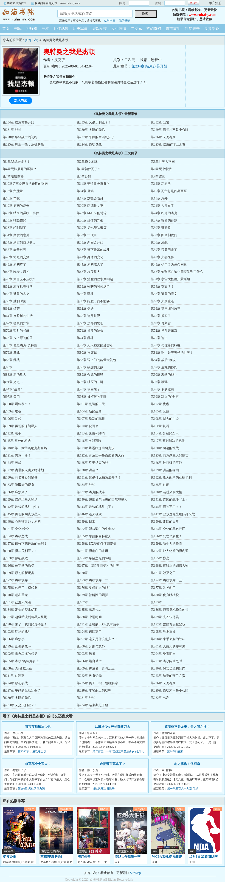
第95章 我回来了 (88, 389)
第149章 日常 (86, 521)
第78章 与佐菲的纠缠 (165, 345)
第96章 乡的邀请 (162, 389)
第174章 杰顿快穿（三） (168, 580)
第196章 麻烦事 (14, 639)
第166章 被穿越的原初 (18, 565)
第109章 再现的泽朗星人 (20, 426)
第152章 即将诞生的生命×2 (96, 529)
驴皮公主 (9, 856)
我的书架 (124, 20)
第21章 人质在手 (162, 205)
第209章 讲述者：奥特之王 (96, 668)
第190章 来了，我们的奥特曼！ (25, 624)
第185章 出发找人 (89, 609)
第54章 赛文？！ (162, 286)
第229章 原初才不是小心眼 (169, 130)
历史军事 (80, 29)
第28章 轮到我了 (14, 228)
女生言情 (119, 29)
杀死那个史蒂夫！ (38, 764)
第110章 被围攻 (87, 426)
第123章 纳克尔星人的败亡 (169, 455)
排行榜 (31, 29)
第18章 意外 (159, 198)
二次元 (136, 29)
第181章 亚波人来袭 (17, 602)
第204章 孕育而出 (163, 653)
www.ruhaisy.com (203, 15)
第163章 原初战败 (15, 558)
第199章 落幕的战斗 (17, 646)
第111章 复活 (160, 426)
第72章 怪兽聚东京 (164, 330)
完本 (45, 29)
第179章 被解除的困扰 (92, 595)
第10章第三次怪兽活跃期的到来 (25, 183)
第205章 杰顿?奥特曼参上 (21, 661)
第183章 (156, 602)
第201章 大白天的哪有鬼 (168, 646)
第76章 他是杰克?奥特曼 (20, 345)
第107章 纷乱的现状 (91, 418)
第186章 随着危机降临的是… (171, 609)
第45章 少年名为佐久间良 (169, 264)
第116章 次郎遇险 (89, 440)
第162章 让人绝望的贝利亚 (169, 551)
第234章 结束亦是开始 (149, 66)
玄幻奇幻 (153, 29)
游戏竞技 (99, 29)
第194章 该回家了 (89, 631)
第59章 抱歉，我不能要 (93, 301)
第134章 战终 (86, 485)
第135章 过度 (160, 485)
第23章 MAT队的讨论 (92, 213)
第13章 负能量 (13, 191)
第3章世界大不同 (163, 161)
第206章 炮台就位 (89, 661)
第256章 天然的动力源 (31, 788)
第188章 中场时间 (89, 617)
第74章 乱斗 (85, 338)
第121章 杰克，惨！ (17, 455)
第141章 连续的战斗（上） (169, 499)
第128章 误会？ (87, 470)
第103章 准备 (12, 411)
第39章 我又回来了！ (165, 250)
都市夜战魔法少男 (38, 726)
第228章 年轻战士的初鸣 (20, 137)
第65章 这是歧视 (88, 316)
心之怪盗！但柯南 (187, 764)
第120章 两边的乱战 (165, 448)
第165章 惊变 (160, 558)
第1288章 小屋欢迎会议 (32, 751)
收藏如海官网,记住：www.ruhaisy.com (57, 3)
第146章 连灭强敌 (89, 514)
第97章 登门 (11, 396)
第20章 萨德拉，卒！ (92, 205)
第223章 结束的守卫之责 (168, 144)
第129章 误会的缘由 (165, 470)
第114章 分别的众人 (165, 433)
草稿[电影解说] (51, 856)
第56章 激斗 (85, 294)
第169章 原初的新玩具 (18, 573)
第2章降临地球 (87, 161)
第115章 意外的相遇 (17, 440)
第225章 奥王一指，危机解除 (23, 144)
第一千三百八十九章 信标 (182, 788)
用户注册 (215, 3)
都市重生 (173, 29)
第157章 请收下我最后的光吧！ (25, 543)
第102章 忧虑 (160, 404)
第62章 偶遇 (85, 308)
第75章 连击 (159, 338)
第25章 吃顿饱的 (14, 220)
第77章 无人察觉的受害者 (95, 345)
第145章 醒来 (175, 751)
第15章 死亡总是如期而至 (169, 191)
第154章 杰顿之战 (15, 536)
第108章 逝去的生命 (165, 418)
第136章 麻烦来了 (15, 492)
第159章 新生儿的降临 (166, 543)
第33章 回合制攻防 (164, 235)
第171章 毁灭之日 (163, 573)
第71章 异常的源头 (90, 330)
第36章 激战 (159, 242)
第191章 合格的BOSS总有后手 (98, 624)
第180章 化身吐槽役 (165, 595)
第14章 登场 (85, 191)
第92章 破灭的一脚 (90, 382)
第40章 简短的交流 (16, 257)
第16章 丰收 (11, 198)
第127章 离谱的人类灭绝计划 (23, 470)
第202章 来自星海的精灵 (20, 653)
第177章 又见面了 (163, 587)
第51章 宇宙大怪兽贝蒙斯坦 (170, 279)
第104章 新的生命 (89, 411)
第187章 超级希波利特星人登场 (25, 617)
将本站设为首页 (16, 3)
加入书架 (20, 100)
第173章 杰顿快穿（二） (94, 580)
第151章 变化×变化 (16, 529)
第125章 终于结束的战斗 (94, 463)
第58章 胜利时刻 (14, 301)
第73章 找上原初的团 (18, 338)
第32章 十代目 (87, 235)
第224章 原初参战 (89, 144)
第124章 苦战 (12, 463)
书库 (18, 29)
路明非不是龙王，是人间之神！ (187, 726)
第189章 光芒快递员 (165, 617)
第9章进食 (158, 176)
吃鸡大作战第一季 (128, 856)
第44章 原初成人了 (90, 264)
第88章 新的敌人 (14, 374)
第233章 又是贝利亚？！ (94, 122)
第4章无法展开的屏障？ (20, 169)
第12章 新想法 (161, 183)
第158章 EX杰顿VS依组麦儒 (96, 543)
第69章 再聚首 (161, 323)
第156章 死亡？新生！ (166, 536)
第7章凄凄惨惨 (13, 176)
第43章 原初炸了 (14, 264)
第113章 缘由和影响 (91, 433)
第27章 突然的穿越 (164, 220)
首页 (6, 29)
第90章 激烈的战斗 (164, 374)
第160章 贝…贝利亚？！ (20, 551)
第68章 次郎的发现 (90, 323)
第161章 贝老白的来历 (92, 551)
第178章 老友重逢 (15, 595)
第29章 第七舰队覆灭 (92, 228)
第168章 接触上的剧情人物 (169, 565)
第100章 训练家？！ (17, 404)
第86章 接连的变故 (90, 367)
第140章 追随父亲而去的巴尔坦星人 (102, 499)
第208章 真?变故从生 (17, 668)
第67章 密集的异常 (16, 323)
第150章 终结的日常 (165, 521)
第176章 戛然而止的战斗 (94, 587)
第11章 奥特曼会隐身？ (93, 183)
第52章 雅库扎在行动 (18, 286)
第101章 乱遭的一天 (91, 404)
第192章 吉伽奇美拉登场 (168, 624)
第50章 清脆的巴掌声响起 (95, 279)
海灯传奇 (84, 856)
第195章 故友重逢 (163, 631)
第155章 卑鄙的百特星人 (94, 536)
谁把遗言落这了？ (112, 764)
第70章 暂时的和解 (16, 330)
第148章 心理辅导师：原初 (22, 521)
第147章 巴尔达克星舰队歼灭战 (173, 514)
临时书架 (109, 20)
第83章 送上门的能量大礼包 (96, 360)
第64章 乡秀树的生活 (18, 316)
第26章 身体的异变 (90, 220)
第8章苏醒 (84, 176)
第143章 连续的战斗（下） (96, 507)
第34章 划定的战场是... (19, 242)
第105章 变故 (160, 411)
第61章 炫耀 (11, 308)
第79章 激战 (11, 352)
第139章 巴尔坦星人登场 (20, 499)
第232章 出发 (160, 122)
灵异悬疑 (211, 29)
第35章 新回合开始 (90, 242)
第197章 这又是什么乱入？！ (97, 639)
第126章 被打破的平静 (166, 463)
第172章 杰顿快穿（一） (20, 580)
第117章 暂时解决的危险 (168, 440)
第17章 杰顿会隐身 (90, 198)
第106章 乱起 (12, 418)
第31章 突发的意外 (16, 235)
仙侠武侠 (61, 29)
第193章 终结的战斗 (17, 631)
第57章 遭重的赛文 (164, 294)
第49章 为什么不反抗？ (19, 279)
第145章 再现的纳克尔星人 (22, 514)
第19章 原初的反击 (16, 205)
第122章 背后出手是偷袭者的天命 (100, 455)
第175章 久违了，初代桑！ (22, 587)
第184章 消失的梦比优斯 (20, 609)
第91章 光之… (13, 382)
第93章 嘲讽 (159, 382)
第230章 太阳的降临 (91, 130)
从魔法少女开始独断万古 (112, 726)
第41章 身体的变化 (90, 257)
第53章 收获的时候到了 (93, 286)
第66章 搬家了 (161, 316)
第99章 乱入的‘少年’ (165, 396)
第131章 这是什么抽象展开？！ (99, 477)
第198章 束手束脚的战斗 (168, 639)
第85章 (7, 367)
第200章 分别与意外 (91, 646)
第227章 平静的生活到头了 (96, 137)
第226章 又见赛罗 (163, 137)
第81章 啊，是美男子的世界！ (172, 352)
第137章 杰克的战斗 (91, 492)
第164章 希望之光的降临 (94, 558)
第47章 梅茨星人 (88, 272)
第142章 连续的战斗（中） (22, 507)
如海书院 (25, 15)
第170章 (82, 573)
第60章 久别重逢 (162, 301)
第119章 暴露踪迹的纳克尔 (95, 448)
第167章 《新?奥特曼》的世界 (98, 565)
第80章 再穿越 (87, 352)
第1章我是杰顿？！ (16, 161)
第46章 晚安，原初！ (18, 272)
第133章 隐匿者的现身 (18, 485)
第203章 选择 (86, 653)
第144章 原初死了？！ (166, 507)
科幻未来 (192, 29)
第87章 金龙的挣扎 (164, 367)
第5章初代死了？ (89, 169)
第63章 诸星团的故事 (165, 308)
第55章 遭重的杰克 (16, 294)
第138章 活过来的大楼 (166, 492)
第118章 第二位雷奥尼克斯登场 (25, 448)
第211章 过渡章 (13, 676)
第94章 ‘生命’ (12, 389)
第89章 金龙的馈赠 (90, 374)
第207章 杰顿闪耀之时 (166, 661)
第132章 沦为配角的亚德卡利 (171, 477)
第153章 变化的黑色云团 (168, 529)
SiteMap (135, 873)
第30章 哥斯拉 (161, 228)
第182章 (82, 602)
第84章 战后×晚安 (163, 360)
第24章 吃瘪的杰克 (164, 213)
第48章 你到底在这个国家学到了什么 (177, 272)
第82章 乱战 (11, 360)
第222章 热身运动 (89, 676)
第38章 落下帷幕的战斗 (93, 250)
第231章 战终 (12, 130)
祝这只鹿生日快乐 (104, 788)
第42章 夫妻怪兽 (162, 257)
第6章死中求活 (161, 169)
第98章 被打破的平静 (92, 396)
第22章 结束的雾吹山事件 (21, 213)
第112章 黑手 (12, 433)
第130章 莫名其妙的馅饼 (20, 477)
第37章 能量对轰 (14, 250)
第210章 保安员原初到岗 (168, 668)
